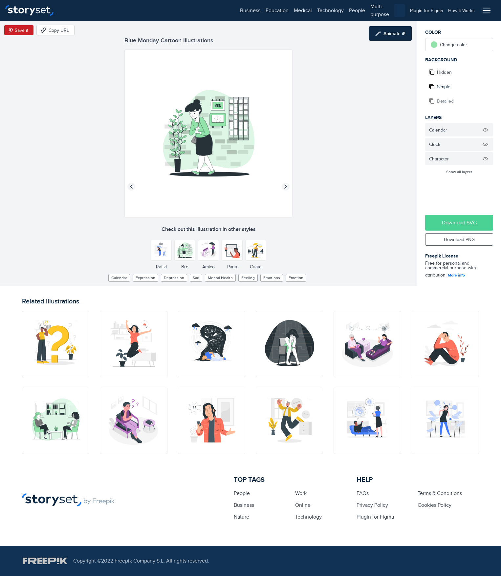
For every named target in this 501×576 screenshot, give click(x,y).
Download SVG (459, 222)
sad (196, 277)
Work (301, 493)
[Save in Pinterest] (19, 30)
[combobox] (318, 10)
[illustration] (55, 344)
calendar (119, 277)
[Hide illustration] (485, 130)
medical (127, 10)
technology (154, 10)
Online (303, 505)
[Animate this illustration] (390, 33)
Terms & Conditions (440, 493)
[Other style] (161, 250)
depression (174, 277)
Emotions (271, 277)
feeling (248, 277)
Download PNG (459, 239)
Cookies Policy (434, 505)
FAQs (363, 493)
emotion (296, 277)
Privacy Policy (372, 505)
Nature (241, 517)
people (181, 10)
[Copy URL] (55, 30)
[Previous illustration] (131, 187)
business (74, 10)
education (101, 10)
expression (145, 277)
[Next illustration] (286, 187)
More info (456, 275)
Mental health (220, 277)
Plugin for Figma (375, 517)
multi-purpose (210, 10)
